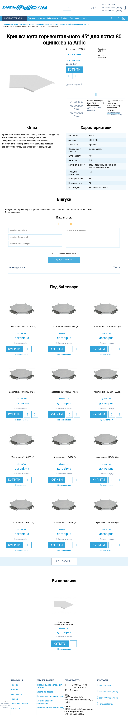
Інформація (53, 18)
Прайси (64, 18)
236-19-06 (108, 4)
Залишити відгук (23, 343)
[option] (32, 83)
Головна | (7, 24)
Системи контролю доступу (49, 696)
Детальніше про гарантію (94, 108)
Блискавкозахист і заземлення (45, 701)
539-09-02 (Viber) (112, 10)
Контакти (15, 708)
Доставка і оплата (79, 18)
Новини (41, 18)
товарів (66, 561)
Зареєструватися (16, 267)
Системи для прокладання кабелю (49, 685)
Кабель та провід (44, 691)
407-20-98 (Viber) (112, 7)
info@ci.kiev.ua (105, 703)
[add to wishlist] (69, 76)
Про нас (32, 18)
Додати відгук (73, 84)
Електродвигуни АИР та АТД (50, 707)
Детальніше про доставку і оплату (114, 113)
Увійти (116, 267)
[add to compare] (76, 76)
